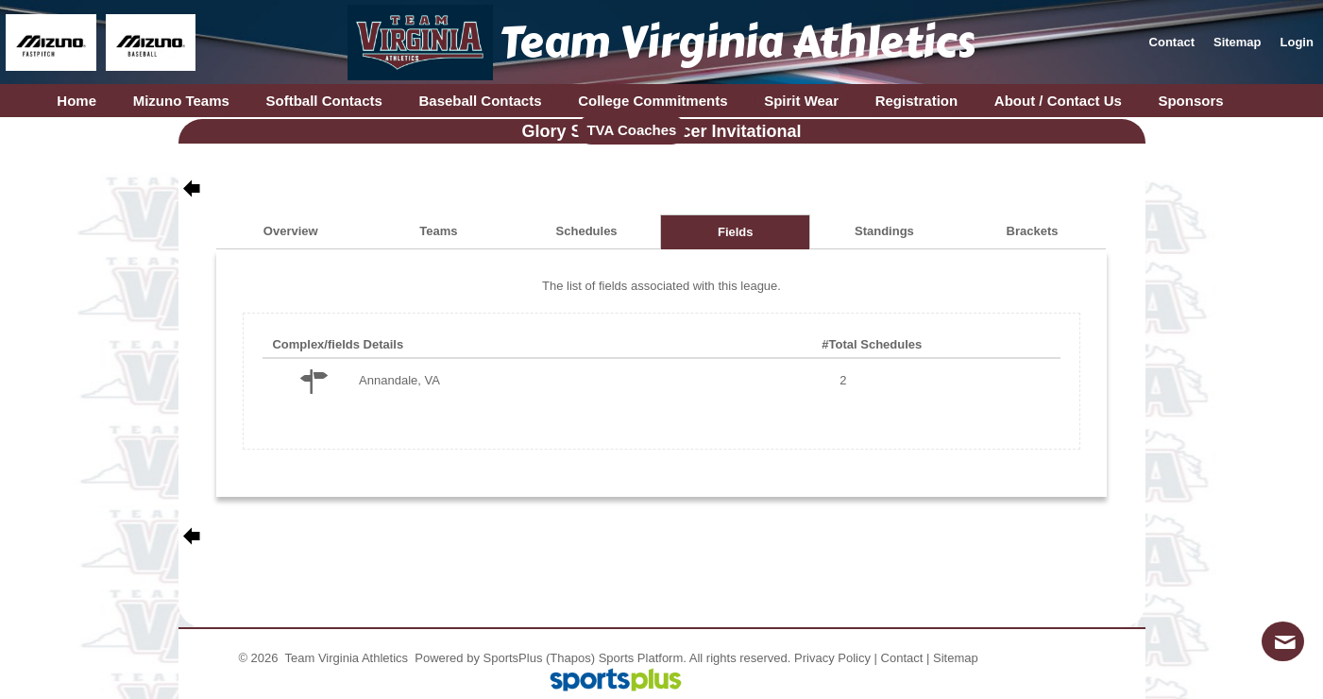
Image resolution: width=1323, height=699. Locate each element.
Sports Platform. (643, 658)
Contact (902, 658)
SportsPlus (513, 658)
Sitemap (955, 658)
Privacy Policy (832, 658)
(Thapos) (570, 658)
